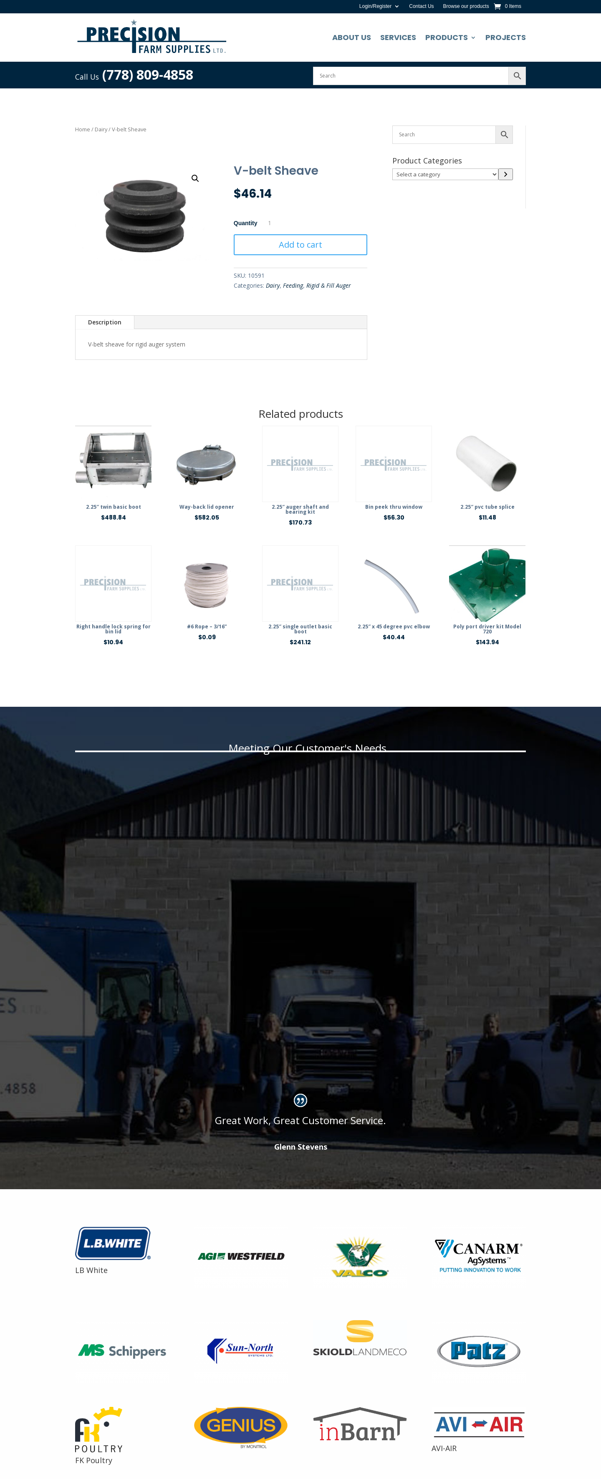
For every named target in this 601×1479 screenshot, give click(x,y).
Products (446, 37)
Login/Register (375, 6)
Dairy (101, 129)
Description (104, 322)
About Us (351, 37)
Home (82, 129)
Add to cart (300, 244)
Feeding (293, 285)
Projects (505, 37)
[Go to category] (505, 174)
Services (398, 37)
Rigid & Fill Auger (328, 285)
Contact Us (421, 6)
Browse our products (466, 6)
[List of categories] (445, 174)
